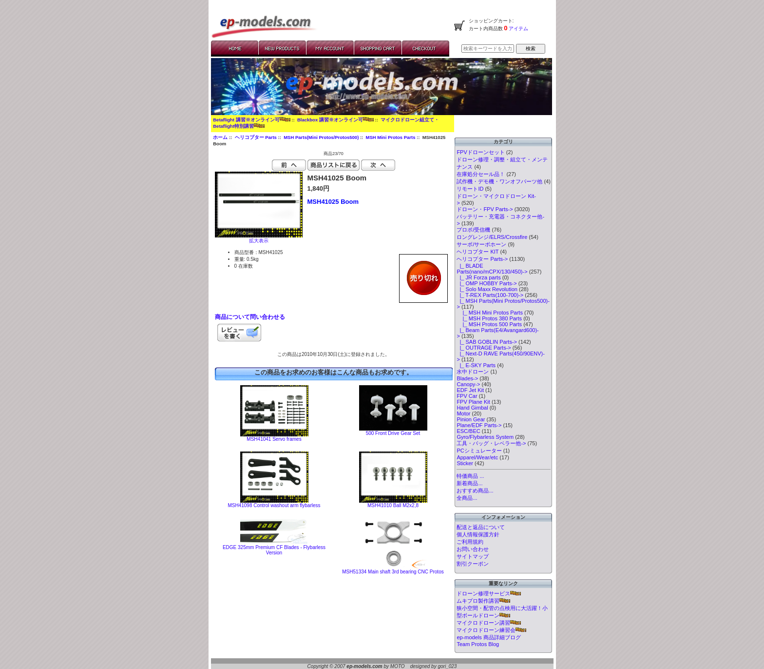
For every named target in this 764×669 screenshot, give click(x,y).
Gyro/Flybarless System (485, 437)
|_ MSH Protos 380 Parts (489, 318)
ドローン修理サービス (489, 593)
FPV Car (467, 396)
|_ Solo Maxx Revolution (487, 289)
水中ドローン (473, 371)
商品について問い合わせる (250, 317)
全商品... (467, 498)
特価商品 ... (470, 476)
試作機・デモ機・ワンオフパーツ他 (499, 181)
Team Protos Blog (478, 644)
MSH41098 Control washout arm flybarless (274, 505)
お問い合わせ (473, 549)
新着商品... (469, 483)
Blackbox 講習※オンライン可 (335, 119)
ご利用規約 (470, 542)
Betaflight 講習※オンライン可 (251, 119)
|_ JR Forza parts (478, 277)
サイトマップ (473, 556)
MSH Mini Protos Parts (391, 137)
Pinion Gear (471, 419)
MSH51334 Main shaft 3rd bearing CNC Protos (392, 571)
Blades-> (467, 378)
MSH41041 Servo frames (274, 439)
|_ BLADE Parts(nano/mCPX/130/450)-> (492, 269)
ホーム (220, 137)
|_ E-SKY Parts (476, 365)
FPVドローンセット (480, 152)
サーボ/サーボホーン (481, 244)
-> (482, 259)
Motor (463, 413)
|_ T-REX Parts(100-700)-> (490, 295)
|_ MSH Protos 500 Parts (489, 324)
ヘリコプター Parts (256, 137)
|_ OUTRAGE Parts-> (484, 348)
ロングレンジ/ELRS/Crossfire (492, 237)
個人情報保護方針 (478, 534)
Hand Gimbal (472, 408)
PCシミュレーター (479, 450)
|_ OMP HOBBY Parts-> (486, 283)
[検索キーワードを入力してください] (487, 48)
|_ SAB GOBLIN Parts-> (487, 342)
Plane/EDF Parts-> (479, 425)
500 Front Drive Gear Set (393, 433)
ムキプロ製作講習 (483, 601)
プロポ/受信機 (473, 230)
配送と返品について (481, 527)
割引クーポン (473, 564)
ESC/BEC (468, 431)
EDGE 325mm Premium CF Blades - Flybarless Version (274, 550)
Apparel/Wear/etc (477, 457)
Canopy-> (468, 384)
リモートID (470, 189)
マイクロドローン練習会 (491, 630)
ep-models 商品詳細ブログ (488, 637)
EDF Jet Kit (470, 390)
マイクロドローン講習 (489, 623)
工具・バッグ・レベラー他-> (491, 443)
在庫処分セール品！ (481, 174)
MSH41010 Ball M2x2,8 (393, 505)
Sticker (465, 463)
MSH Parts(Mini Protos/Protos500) (321, 137)
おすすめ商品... (475, 490)
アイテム (518, 28)
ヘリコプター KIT (477, 252)
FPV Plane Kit (473, 402)
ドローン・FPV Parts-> (485, 209)
